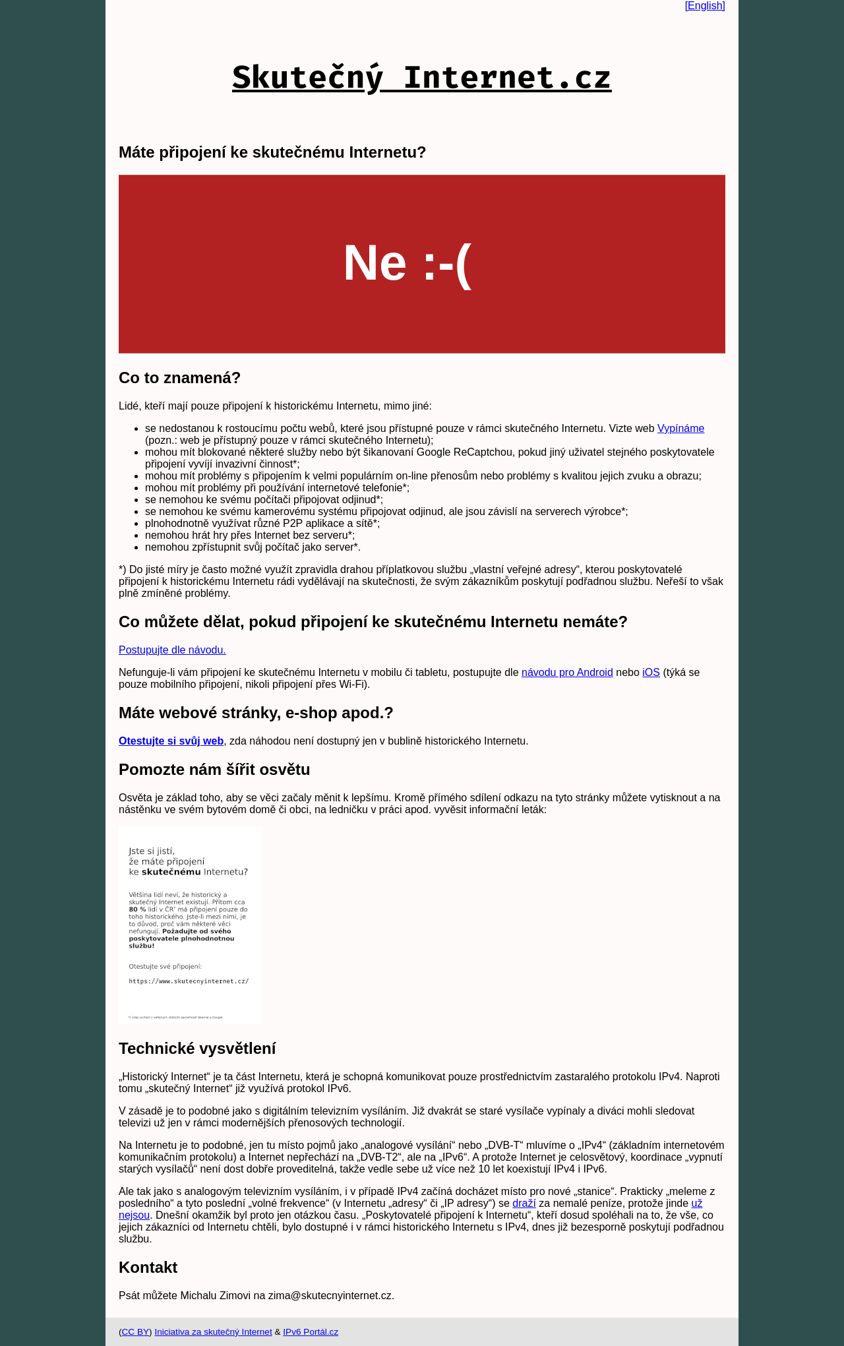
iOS (651, 672)
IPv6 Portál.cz (310, 1332)
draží (524, 1203)
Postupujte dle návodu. (172, 650)
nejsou (134, 1215)
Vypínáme (680, 428)
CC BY (136, 1332)
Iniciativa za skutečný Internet (213, 1332)
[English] (705, 5)
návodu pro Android (567, 672)
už (697, 1203)
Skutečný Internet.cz (422, 77)
